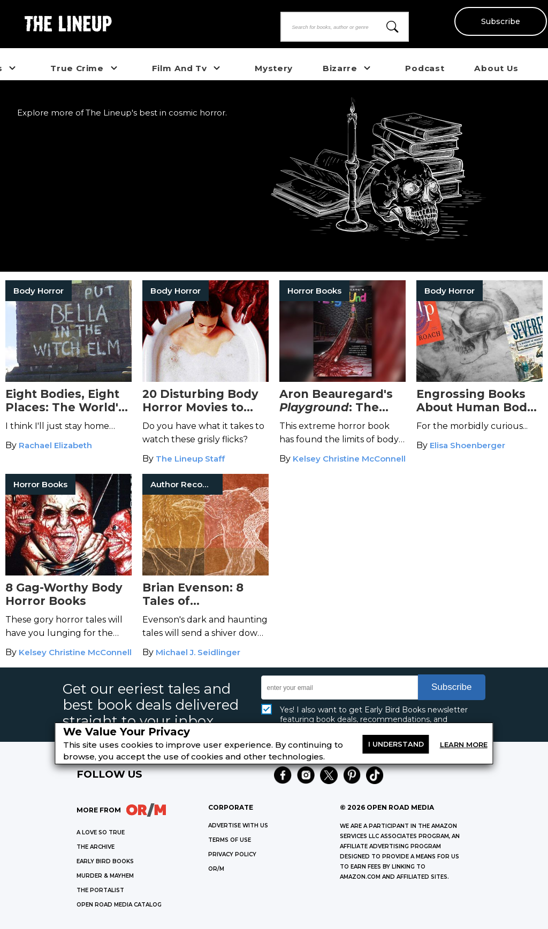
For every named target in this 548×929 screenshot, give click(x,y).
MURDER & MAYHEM (105, 875)
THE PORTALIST (100, 890)
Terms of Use (229, 839)
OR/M (216, 868)
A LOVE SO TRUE (101, 832)
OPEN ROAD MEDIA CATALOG (119, 904)
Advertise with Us (238, 825)
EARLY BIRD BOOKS (105, 861)
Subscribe (500, 21)
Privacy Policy (232, 854)
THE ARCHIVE (96, 846)
